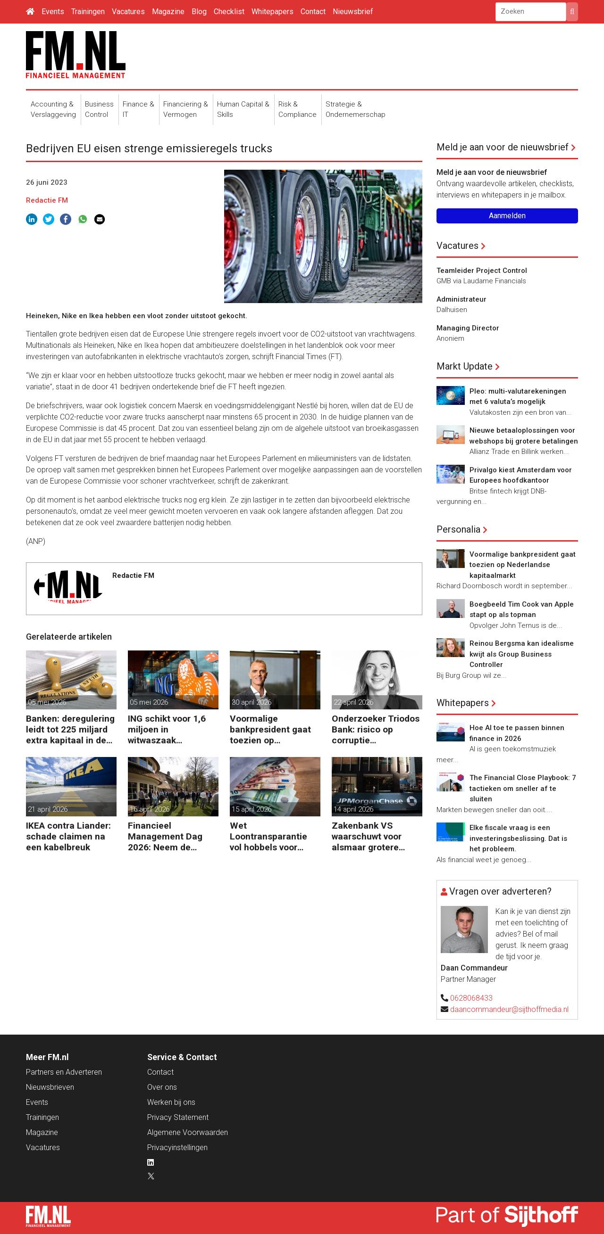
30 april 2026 (251, 702)
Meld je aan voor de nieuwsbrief (502, 147)
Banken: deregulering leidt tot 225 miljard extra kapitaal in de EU (70, 729)
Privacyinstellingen (177, 1147)
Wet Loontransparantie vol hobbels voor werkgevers (268, 836)
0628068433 (471, 998)
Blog (199, 11)
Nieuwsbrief (353, 11)
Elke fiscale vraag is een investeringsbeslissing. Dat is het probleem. (518, 838)
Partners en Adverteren (64, 1072)
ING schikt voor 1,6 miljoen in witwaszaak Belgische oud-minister (167, 729)
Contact (313, 11)
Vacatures (128, 11)
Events (53, 11)
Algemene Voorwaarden (187, 1132)
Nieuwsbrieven (50, 1087)
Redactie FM (47, 200)
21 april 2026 (47, 809)
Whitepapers (273, 11)
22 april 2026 (353, 702)
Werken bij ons (171, 1102)
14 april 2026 (353, 809)
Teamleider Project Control (481, 270)
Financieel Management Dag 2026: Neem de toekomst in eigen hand (165, 836)
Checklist (229, 11)
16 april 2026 (149, 809)
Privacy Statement (178, 1117)
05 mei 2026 (47, 702)
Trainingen (88, 11)
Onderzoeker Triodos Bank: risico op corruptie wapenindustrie (375, 729)
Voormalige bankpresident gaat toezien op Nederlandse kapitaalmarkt (270, 729)
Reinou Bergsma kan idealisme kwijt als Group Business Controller (522, 654)
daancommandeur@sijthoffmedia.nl (509, 1009)
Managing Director (467, 328)
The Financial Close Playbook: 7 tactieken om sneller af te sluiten (523, 788)
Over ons (162, 1087)
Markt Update (464, 366)
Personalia (458, 529)
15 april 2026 (251, 809)
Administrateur (461, 299)
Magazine (168, 11)
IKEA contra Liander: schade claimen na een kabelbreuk (68, 836)
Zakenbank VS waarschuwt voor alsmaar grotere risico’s (367, 836)
